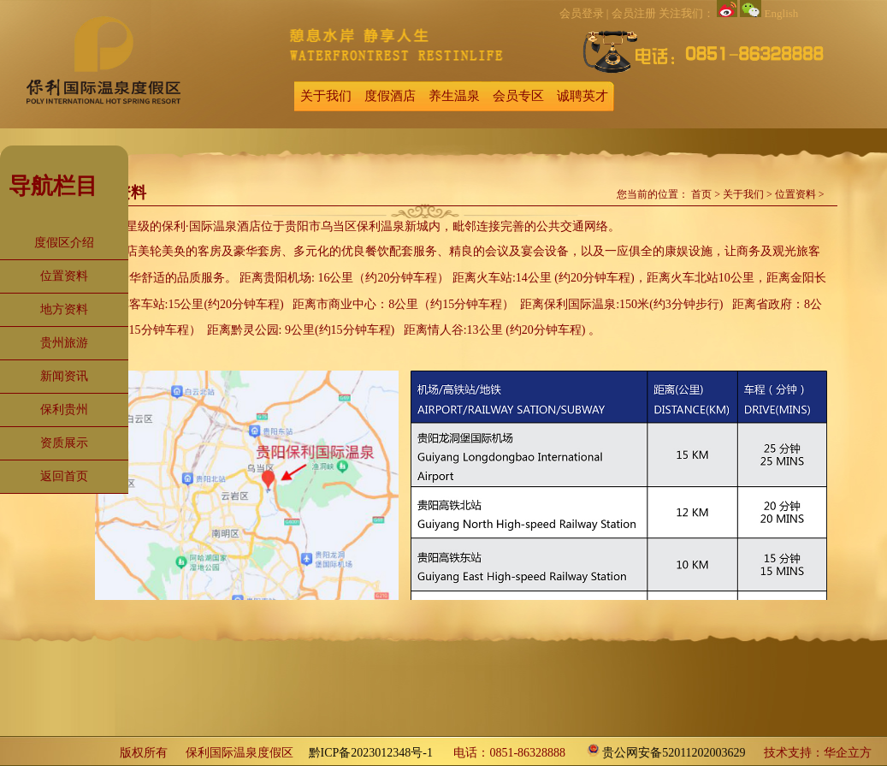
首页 (701, 194)
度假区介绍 (64, 242)
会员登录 (581, 13)
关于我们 (326, 96)
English (782, 13)
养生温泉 (454, 96)
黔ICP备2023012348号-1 (371, 752)
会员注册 (634, 13)
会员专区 (518, 96)
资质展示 (64, 442)
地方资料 (64, 309)
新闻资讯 (64, 376)
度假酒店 (390, 96)
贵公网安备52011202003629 (673, 752)
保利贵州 (64, 409)
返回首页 (64, 476)
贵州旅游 (64, 342)
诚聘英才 (582, 96)
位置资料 (64, 276)
